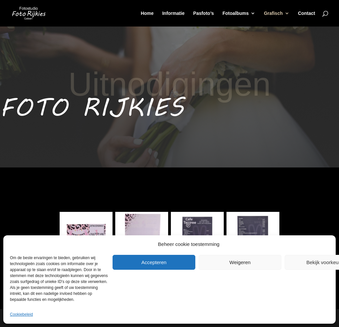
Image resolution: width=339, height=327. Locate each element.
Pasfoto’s (203, 13)
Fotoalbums (235, 13)
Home (147, 13)
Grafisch (273, 13)
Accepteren (154, 262)
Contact (306, 13)
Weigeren (240, 262)
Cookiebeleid (21, 314)
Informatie (173, 13)
